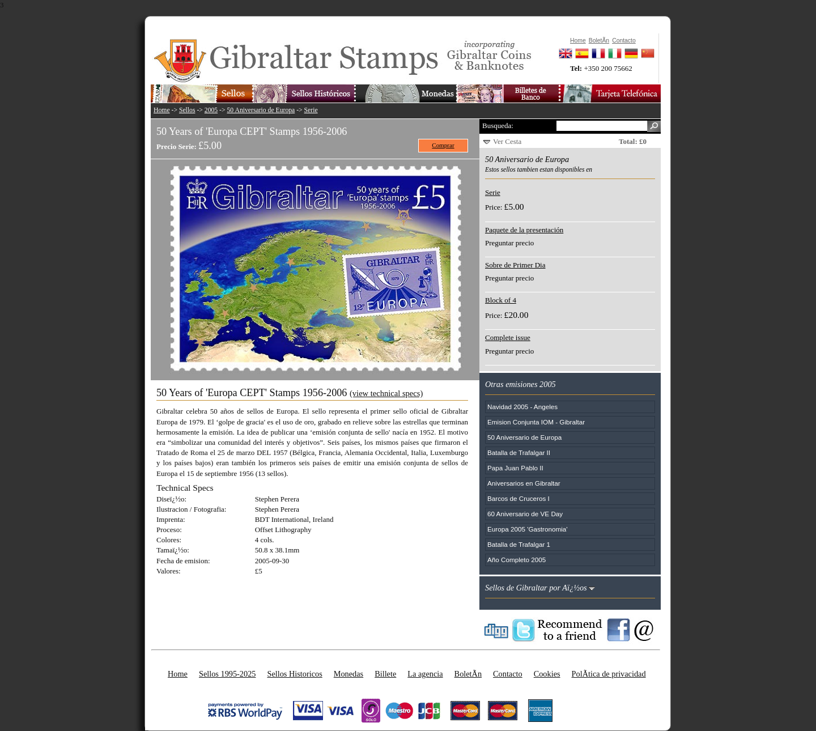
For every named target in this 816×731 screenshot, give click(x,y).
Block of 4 (500, 300)
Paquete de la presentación (524, 230)
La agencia (425, 673)
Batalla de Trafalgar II (518, 452)
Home (162, 110)
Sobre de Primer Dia (515, 265)
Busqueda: (497, 125)
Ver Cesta (507, 141)
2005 (211, 110)
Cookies (547, 673)
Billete (385, 673)
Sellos (187, 110)
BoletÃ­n (468, 673)
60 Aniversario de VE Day (525, 513)
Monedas (348, 673)
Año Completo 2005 (516, 559)
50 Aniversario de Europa (261, 110)
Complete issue (507, 337)
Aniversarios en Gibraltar (523, 483)
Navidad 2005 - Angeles (522, 406)
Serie (311, 110)
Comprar (443, 145)
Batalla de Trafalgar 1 (518, 544)
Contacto (507, 673)
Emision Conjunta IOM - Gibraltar (536, 422)
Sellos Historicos (294, 673)
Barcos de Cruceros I (518, 498)
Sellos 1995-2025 (227, 673)
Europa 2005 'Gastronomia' (527, 529)
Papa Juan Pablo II (515, 467)
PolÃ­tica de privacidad (609, 673)
